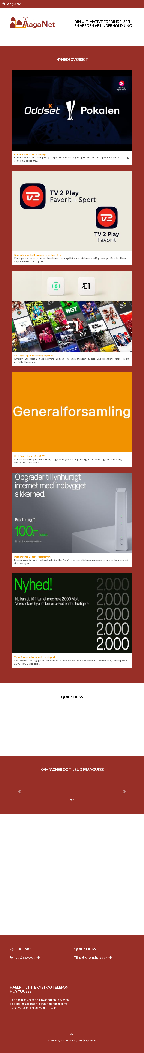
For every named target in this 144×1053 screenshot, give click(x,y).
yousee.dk (33, 999)
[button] (19, 790)
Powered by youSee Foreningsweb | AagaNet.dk (72, 1040)
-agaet (12, 4)
